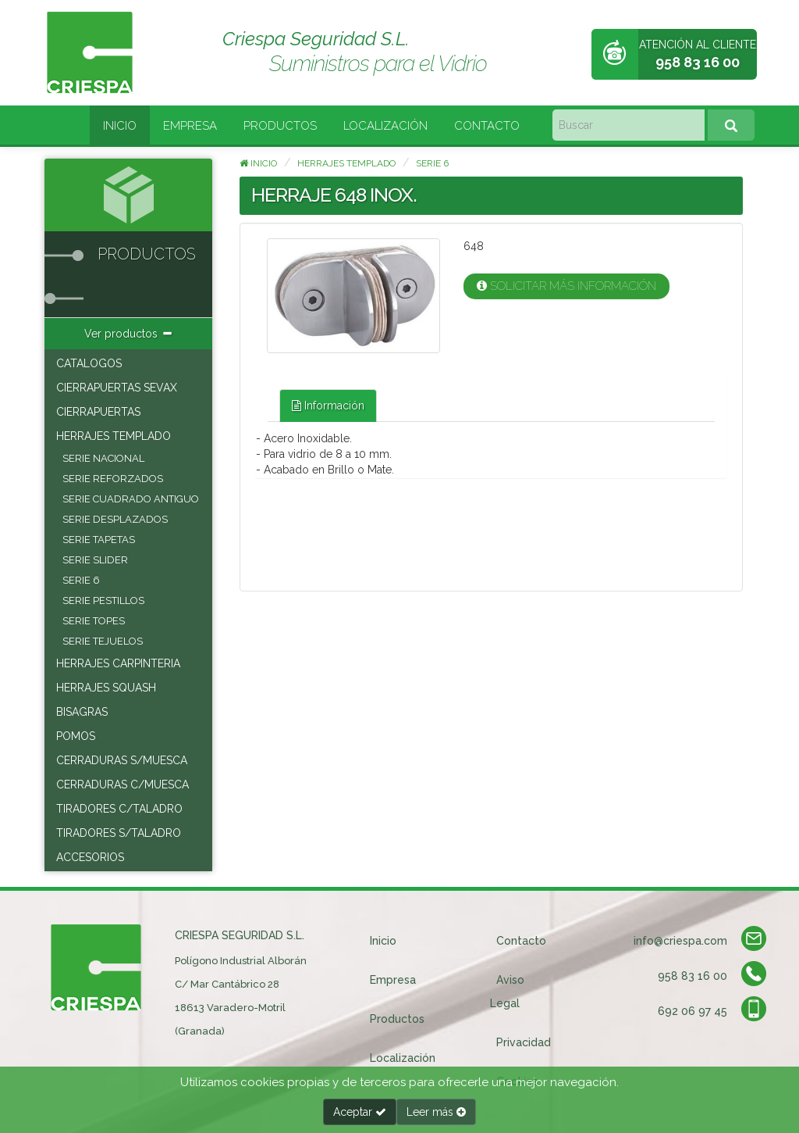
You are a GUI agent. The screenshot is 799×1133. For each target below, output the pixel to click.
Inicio (120, 126)
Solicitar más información (566, 286)
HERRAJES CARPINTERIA (118, 663)
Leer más (436, 1112)
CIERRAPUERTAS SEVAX (116, 387)
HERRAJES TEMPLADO (113, 436)
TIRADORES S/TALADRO (118, 833)
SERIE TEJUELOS (102, 641)
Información (328, 405)
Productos (280, 126)
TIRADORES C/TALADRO (119, 808)
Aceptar (359, 1112)
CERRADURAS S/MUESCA (121, 760)
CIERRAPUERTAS (98, 412)
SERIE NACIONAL (103, 458)
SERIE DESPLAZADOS (115, 519)
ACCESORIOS (90, 857)
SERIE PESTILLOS (103, 600)
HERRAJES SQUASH (106, 687)
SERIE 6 (81, 580)
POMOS (75, 736)
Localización (385, 126)
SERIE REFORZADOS (112, 478)
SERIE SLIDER (95, 560)
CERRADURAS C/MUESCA (122, 784)
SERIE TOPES (93, 621)
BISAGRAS (82, 712)
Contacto (487, 126)
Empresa (190, 126)
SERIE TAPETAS (98, 539)
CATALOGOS (89, 363)
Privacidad (523, 1042)
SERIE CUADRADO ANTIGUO (130, 499)
